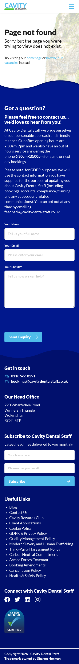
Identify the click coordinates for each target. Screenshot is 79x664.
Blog (13, 507)
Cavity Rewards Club (26, 518)
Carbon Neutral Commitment (33, 554)
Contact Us (18, 512)
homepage (34, 58)
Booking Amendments (27, 565)
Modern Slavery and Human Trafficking (41, 544)
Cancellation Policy (25, 570)
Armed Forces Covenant (28, 560)
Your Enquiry (13, 266)
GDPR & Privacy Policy (28, 533)
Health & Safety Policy (27, 576)
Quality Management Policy (32, 539)
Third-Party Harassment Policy (34, 549)
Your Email (11, 245)
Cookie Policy (20, 528)
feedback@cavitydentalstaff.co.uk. (32, 212)
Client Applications (25, 523)
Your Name (11, 224)
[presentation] (36, 320)
